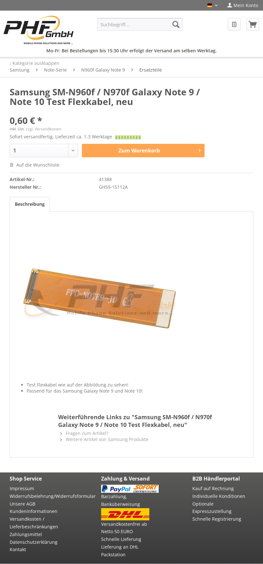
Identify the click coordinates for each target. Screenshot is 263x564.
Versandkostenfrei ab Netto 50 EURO (124, 528)
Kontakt (18, 549)
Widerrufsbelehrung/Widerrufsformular (38, 496)
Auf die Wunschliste (34, 165)
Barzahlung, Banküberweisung (120, 500)
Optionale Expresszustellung (212, 508)
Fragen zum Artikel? (84, 433)
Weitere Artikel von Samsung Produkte (104, 439)
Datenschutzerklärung (33, 542)
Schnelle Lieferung (121, 539)
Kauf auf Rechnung (213, 488)
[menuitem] (243, 5)
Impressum (22, 488)
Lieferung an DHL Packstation (119, 551)
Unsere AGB (22, 504)
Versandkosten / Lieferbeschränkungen (34, 523)
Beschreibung (30, 204)
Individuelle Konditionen (218, 496)
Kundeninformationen (33, 511)
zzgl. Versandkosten (43, 129)
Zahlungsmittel (26, 534)
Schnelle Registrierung (216, 519)
